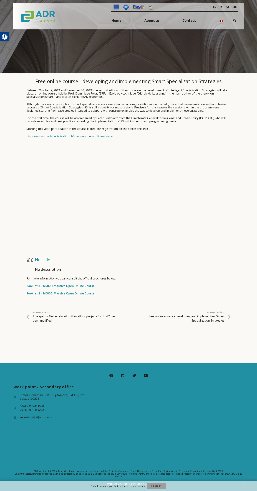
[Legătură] (38, 16)
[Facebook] (214, 7)
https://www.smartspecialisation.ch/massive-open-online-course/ (69, 136)
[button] (4, 36)
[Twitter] (227, 7)
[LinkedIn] (221, 7)
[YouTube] (234, 7)
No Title (43, 259)
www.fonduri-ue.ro (131, 476)
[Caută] (235, 20)
